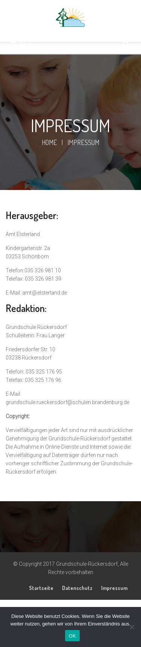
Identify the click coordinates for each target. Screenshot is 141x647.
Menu (23, 44)
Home (49, 142)
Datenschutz (77, 588)
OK (72, 636)
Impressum (114, 588)
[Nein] (131, 627)
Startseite (41, 588)
